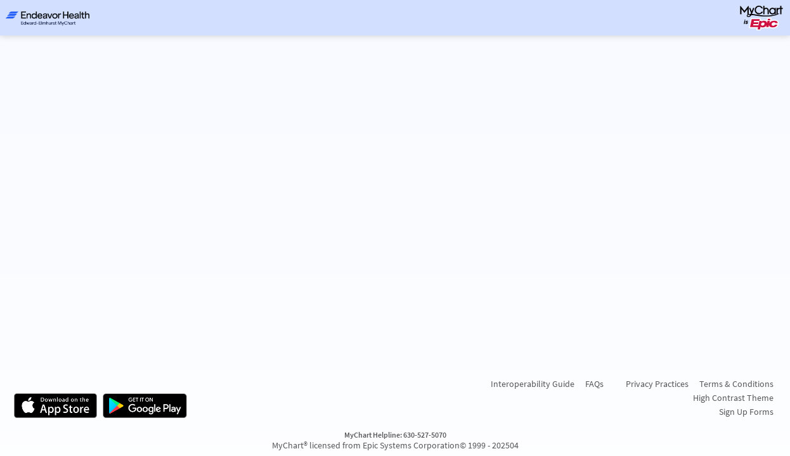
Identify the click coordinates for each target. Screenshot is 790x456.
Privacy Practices (657, 384)
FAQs (594, 384)
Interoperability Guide (532, 384)
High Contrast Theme (733, 397)
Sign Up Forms (746, 411)
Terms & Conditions (736, 384)
